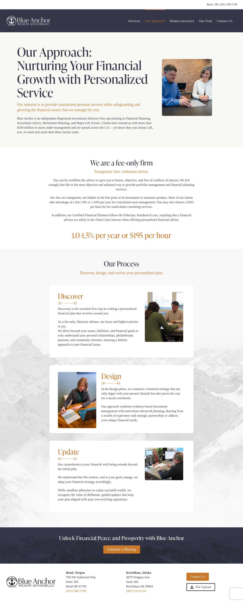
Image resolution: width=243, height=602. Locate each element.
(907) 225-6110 (136, 591)
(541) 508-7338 (228, 4)
